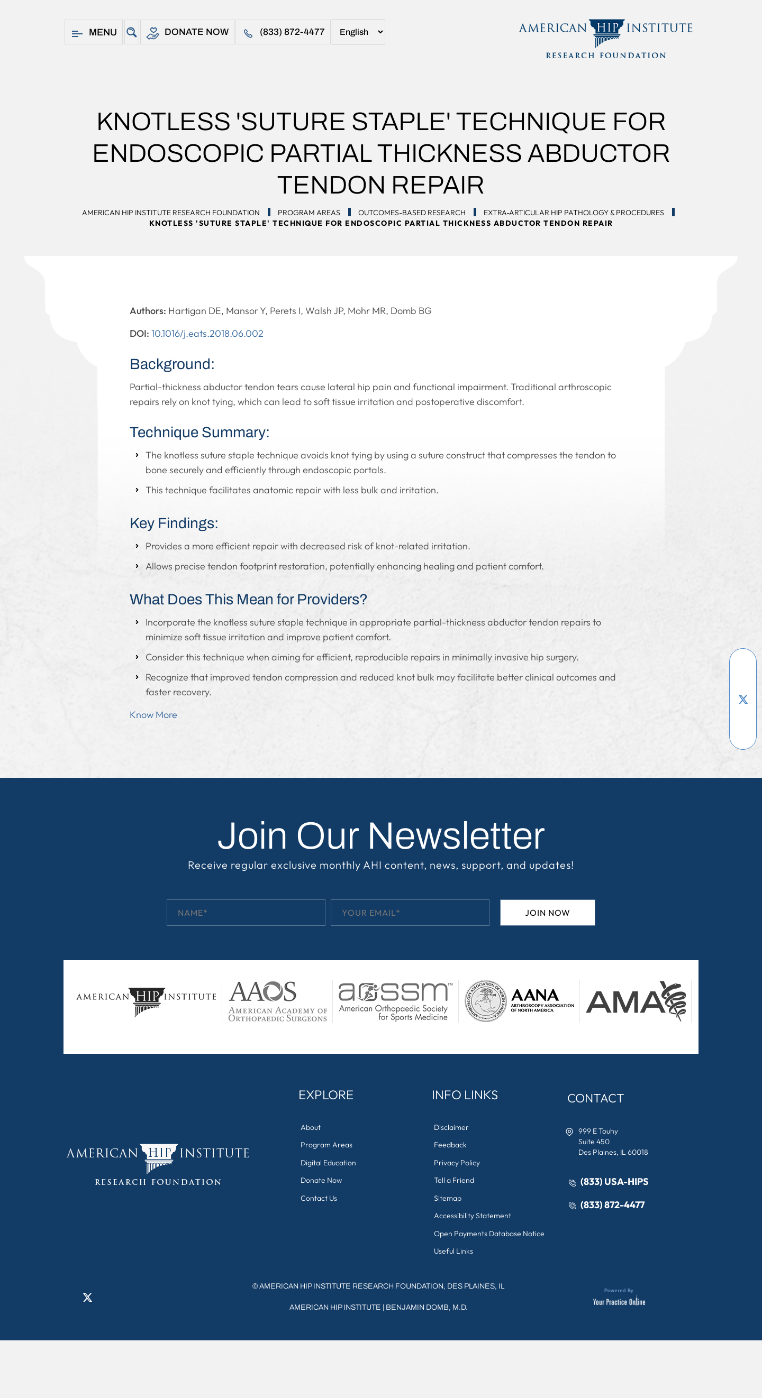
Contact (597, 1098)
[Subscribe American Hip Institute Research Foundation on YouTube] (743, 683)
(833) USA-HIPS (615, 1182)
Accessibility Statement (473, 1217)
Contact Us (319, 1199)
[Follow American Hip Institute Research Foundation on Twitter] (743, 699)
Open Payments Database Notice (489, 1235)
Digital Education (329, 1163)
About (311, 1127)
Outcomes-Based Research (412, 212)
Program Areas (309, 212)
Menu (93, 33)
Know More (153, 715)
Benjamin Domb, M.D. (427, 1309)
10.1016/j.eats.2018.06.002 (207, 333)
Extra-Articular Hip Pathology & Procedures (574, 212)
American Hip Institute (335, 1309)
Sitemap (448, 1199)
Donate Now (187, 33)
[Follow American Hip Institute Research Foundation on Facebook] (743, 667)
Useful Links (454, 1253)
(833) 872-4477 (283, 33)
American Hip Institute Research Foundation (171, 212)
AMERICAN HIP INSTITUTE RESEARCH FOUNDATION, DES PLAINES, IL (381, 1288)
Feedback (450, 1145)
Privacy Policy (457, 1163)
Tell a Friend (454, 1181)
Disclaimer (451, 1127)
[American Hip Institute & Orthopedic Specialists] (604, 39)
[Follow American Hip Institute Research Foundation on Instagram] (743, 731)
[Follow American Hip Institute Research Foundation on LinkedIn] (743, 715)
